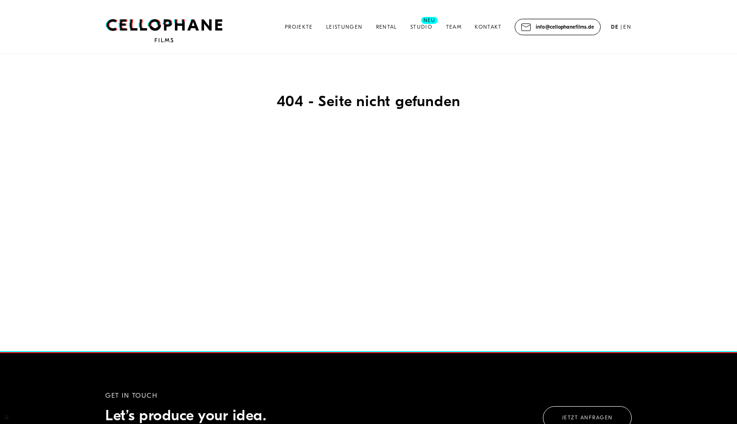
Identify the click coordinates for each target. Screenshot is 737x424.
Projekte (299, 27)
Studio (421, 27)
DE (615, 27)
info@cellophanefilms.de (565, 27)
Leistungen (344, 27)
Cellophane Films (164, 32)
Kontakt (488, 27)
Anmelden (7, 416)
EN (627, 27)
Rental (386, 27)
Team (454, 27)
